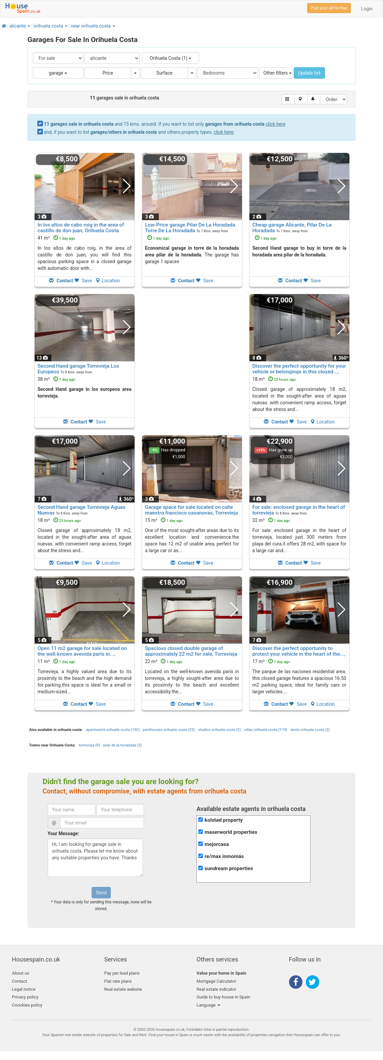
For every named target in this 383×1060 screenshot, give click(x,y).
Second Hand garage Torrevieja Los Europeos (78, 369)
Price (107, 73)
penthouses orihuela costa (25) (169, 730)
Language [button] (208, 1005)
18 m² (274, 379)
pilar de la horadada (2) (122, 745)
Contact (19, 981)
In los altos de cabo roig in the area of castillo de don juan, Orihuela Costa (81, 228)
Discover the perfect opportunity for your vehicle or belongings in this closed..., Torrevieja (299, 371)
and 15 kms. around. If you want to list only (165, 124)
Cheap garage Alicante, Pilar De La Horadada (292, 228)
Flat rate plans (118, 981)
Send (101, 892)
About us (21, 973)
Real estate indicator (216, 989)
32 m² (271, 520)
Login (367, 8)
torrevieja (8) (89, 745)
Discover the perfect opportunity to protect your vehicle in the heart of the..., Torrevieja (298, 654)
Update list (309, 73)
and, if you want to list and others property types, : (139, 132)
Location (107, 280)
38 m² (56, 379)
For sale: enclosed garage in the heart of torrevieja (298, 510)
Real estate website (123, 989)
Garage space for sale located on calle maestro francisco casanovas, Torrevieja (191, 510)
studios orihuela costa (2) (219, 730)
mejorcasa (216, 844)
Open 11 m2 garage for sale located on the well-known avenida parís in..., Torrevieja (82, 654)
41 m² (56, 238)
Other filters (278, 73)
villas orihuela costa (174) (265, 730)
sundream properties (228, 868)
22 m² (164, 661)
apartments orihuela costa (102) (113, 730)
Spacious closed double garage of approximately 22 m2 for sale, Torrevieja (191, 651)
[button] (28, 26)
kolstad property (223, 820)
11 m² (56, 661)
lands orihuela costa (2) (310, 730)
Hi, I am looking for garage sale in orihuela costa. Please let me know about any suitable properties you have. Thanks (95, 858)
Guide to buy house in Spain (223, 997)
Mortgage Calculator (216, 981)
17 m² (271, 661)
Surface (164, 73)
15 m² (164, 520)
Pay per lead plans (122, 973)
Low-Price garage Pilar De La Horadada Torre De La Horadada (190, 228)
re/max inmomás (224, 856)
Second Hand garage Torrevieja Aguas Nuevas (82, 510)
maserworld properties (230, 832)
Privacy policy (25, 997)
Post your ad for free (329, 8)
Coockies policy (27, 1005)
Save (83, 280)
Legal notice (24, 989)
